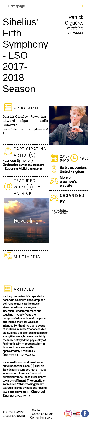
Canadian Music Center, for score (41, 415)
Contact (37, 410)
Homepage (16, 6)
